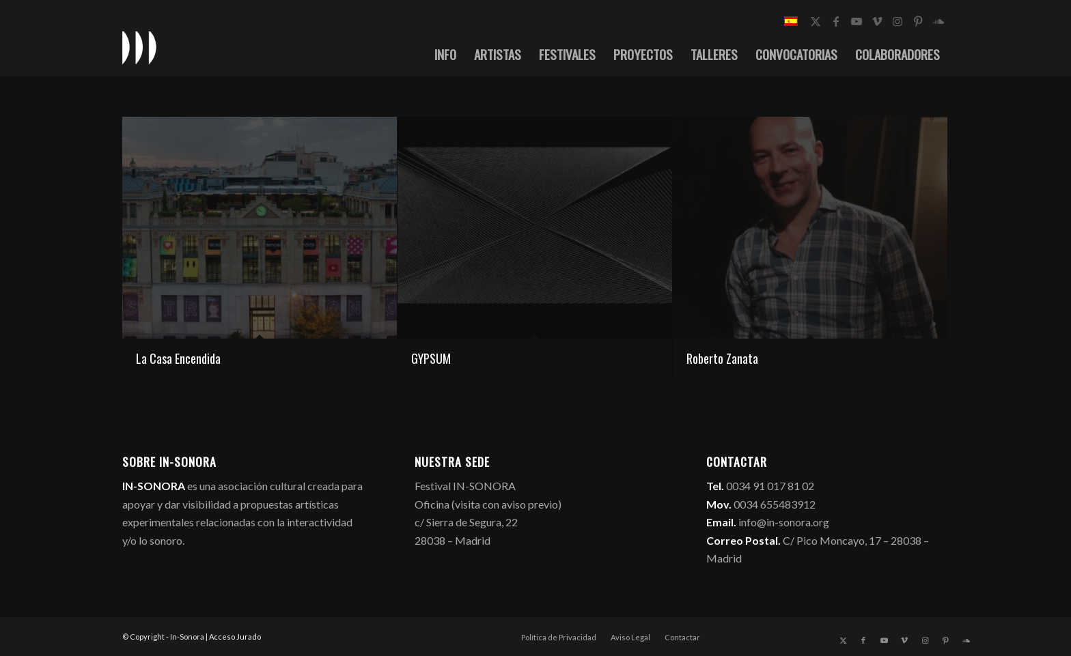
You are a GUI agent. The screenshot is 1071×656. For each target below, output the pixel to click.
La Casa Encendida (178, 358)
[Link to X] (815, 21)
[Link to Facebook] (836, 21)
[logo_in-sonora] (139, 47)
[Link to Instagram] (897, 21)
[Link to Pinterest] (918, 21)
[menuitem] (445, 53)
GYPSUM (431, 358)
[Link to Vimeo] (877, 21)
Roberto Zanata (722, 358)
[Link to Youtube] (856, 21)
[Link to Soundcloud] (938, 21)
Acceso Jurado (235, 636)
